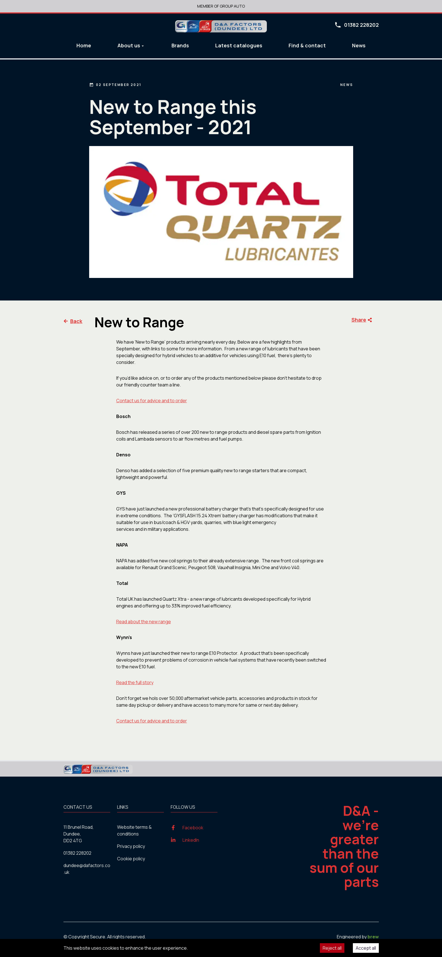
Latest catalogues (238, 45)
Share (361, 320)
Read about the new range (143, 621)
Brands (180, 45)
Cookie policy (131, 859)
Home (83, 45)
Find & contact (307, 45)
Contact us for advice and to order (151, 400)
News (359, 45)
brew (373, 937)
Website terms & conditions (134, 830)
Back (73, 321)
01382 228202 (77, 853)
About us (131, 45)
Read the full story (134, 682)
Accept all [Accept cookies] (366, 948)
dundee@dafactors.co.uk (86, 868)
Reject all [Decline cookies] (332, 948)
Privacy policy (131, 846)
